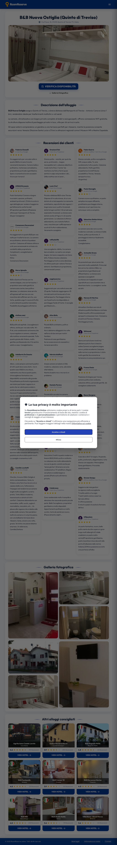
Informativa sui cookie (81, 423)
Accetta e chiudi (58, 432)
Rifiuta (58, 440)
